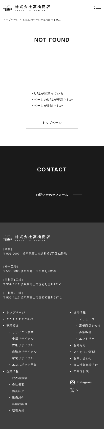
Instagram (81, 382)
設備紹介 (18, 397)
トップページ (11, 19)
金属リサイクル (23, 338)
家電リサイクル (23, 358)
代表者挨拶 (20, 378)
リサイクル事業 (23, 332)
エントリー (87, 338)
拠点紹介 (18, 391)
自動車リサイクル (24, 351)
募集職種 (85, 332)
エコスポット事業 (24, 364)
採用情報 (80, 312)
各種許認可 (20, 404)
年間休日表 (81, 371)
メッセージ (87, 319)
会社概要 (18, 384)
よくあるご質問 (84, 351)
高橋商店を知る (90, 325)
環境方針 (18, 410)
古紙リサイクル (23, 345)
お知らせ (80, 345)
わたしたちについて (20, 319)
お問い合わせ (83, 358)
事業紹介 (12, 325)
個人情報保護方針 (86, 364)
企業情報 (12, 371)
